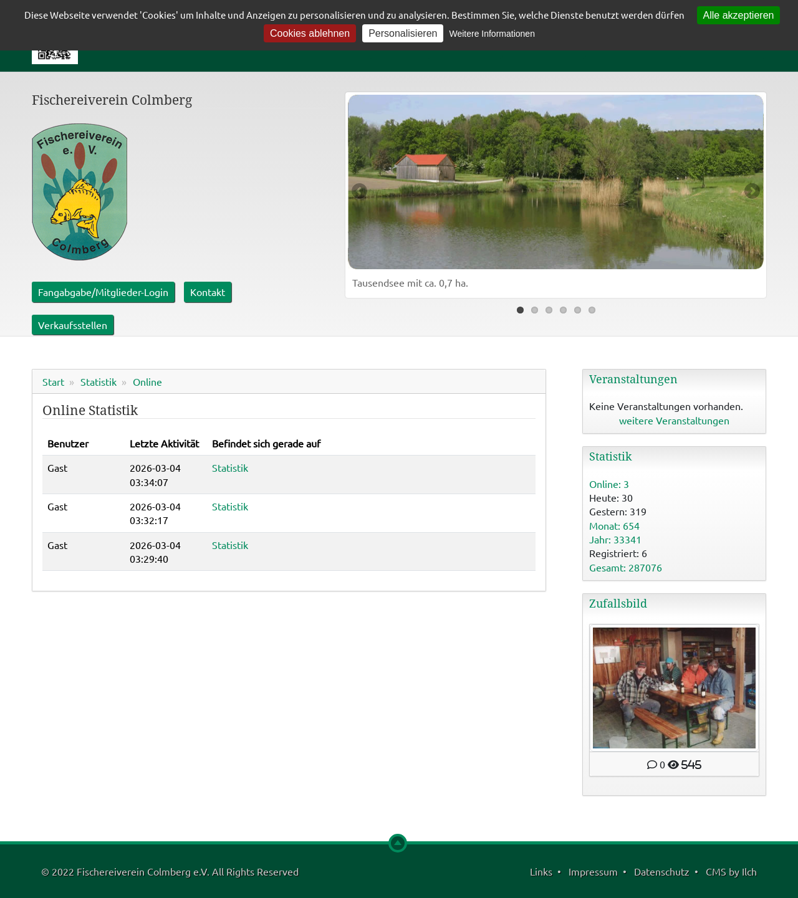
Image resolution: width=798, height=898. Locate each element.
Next (751, 192)
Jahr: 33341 (615, 539)
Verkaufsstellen (72, 324)
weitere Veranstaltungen (674, 420)
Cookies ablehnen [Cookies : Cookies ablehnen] (310, 33)
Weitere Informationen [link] (491, 34)
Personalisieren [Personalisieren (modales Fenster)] (402, 33)
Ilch (749, 871)
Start (53, 381)
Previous (360, 192)
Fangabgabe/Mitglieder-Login (103, 291)
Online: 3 (609, 483)
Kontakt (207, 291)
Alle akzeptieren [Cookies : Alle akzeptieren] (738, 15)
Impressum (593, 871)
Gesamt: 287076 (625, 567)
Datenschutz (662, 871)
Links (541, 871)
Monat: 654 (614, 525)
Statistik (98, 381)
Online (147, 381)
